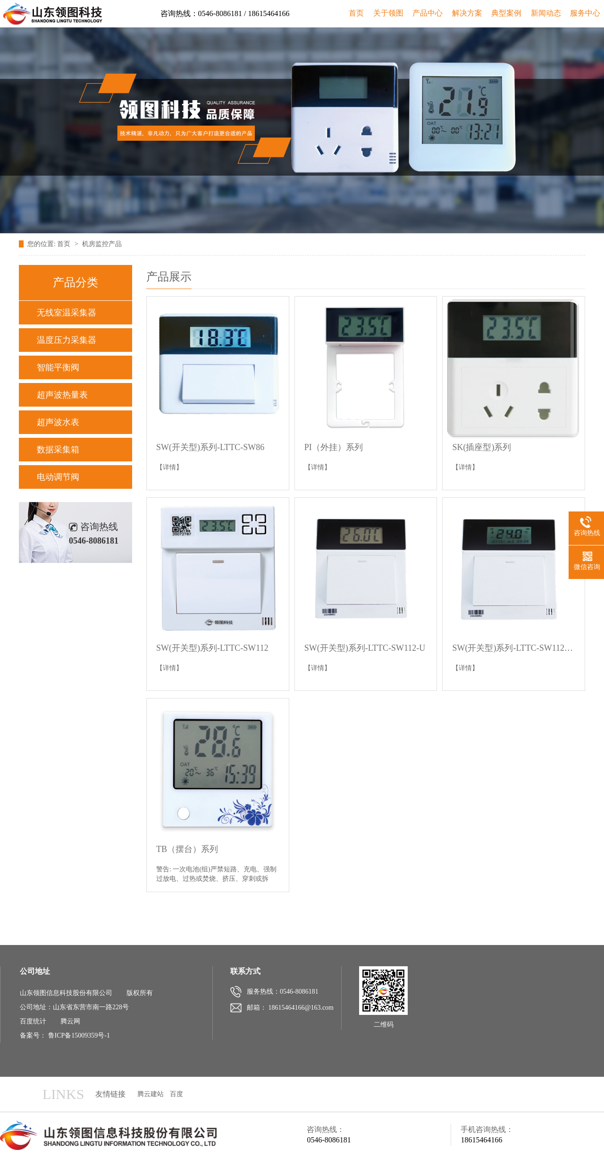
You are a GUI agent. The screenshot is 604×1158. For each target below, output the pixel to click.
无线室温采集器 (66, 312)
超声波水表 (58, 422)
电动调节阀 (58, 477)
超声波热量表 (62, 395)
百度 (176, 1094)
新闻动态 (546, 13)
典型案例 (506, 13)
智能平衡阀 (58, 367)
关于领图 (388, 13)
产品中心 (427, 13)
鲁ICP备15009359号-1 (79, 1035)
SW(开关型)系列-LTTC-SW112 (212, 648)
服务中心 (585, 13)
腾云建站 (150, 1094)
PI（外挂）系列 (333, 447)
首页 (356, 13)
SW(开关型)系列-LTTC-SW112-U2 (513, 648)
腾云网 (70, 1021)
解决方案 (467, 13)
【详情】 (169, 467)
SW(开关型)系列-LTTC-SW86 (210, 447)
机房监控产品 (102, 243)
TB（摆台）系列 (187, 849)
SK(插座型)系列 (481, 447)
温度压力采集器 (66, 340)
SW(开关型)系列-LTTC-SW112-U (365, 648)
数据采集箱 (58, 449)
